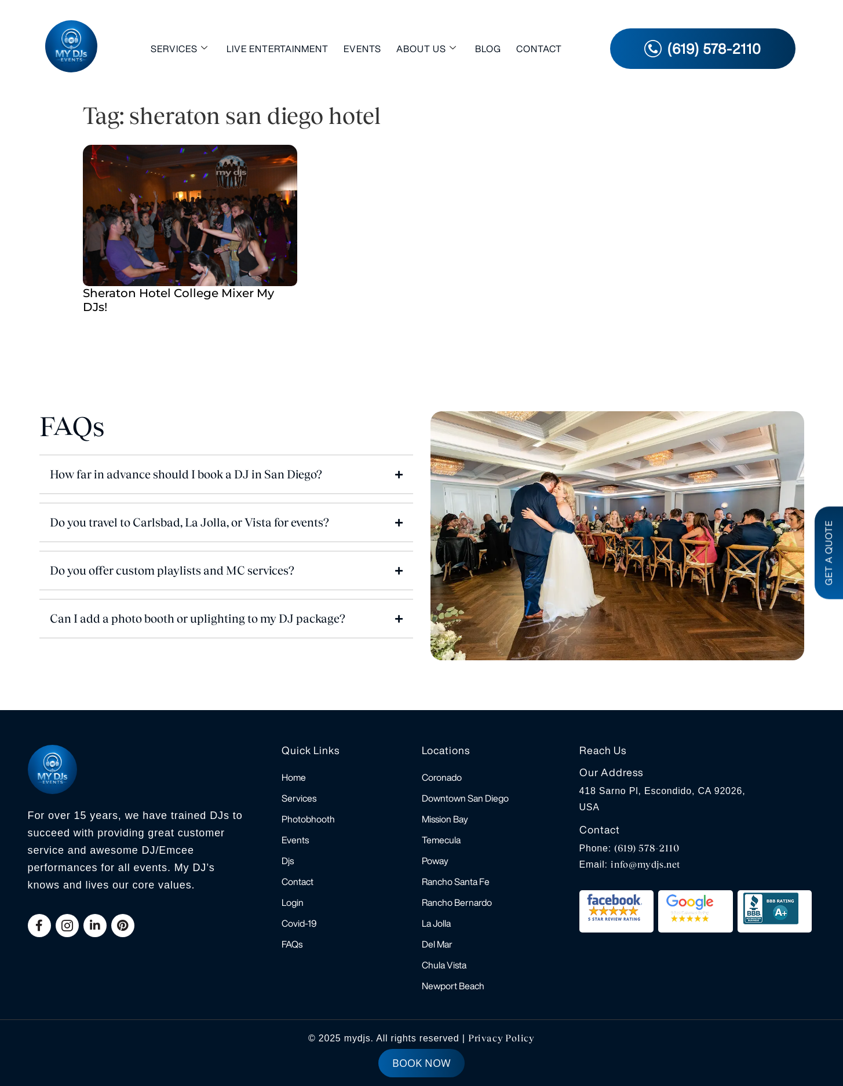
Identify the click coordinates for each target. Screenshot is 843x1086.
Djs (288, 860)
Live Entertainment (278, 48)
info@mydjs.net (646, 864)
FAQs (292, 944)
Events (362, 48)
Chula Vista (444, 965)
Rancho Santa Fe (456, 881)
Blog (488, 48)
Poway (435, 860)
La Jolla (436, 923)
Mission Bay (445, 819)
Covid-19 (299, 923)
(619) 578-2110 (646, 848)
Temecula (441, 839)
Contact (539, 48)
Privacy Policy (501, 1038)
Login (293, 902)
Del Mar (437, 944)
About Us (426, 48)
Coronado (442, 777)
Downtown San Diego (465, 798)
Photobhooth (308, 819)
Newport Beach (453, 985)
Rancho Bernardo (457, 902)
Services (179, 48)
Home (294, 777)
